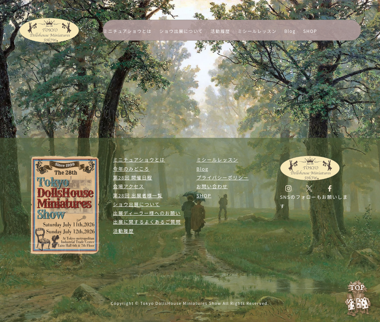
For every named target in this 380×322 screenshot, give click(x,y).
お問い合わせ (212, 186)
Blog (290, 31)
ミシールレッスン (257, 31)
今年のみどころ (131, 168)
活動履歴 (220, 31)
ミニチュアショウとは (127, 31)
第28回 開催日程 (132, 177)
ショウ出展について (181, 31)
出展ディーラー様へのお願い (147, 212)
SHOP (310, 31)
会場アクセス (128, 186)
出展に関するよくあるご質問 (147, 221)
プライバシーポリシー (222, 177)
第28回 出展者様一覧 (138, 195)
